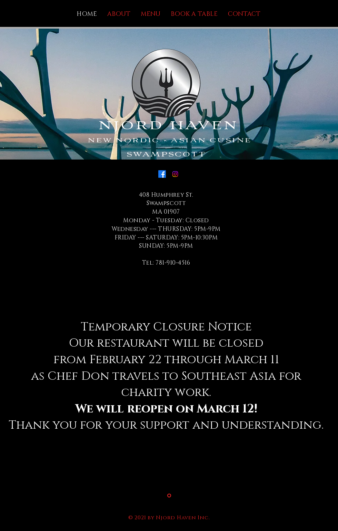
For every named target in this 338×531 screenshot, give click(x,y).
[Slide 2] (169, 495)
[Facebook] (162, 174)
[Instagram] (175, 174)
